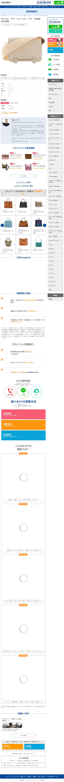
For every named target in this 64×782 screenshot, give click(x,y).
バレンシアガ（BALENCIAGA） (55, 217)
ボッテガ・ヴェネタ (54, 240)
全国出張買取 (34, 746)
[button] (2, 225)
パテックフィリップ (54, 152)
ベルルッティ (52, 281)
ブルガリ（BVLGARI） (54, 186)
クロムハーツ (52, 253)
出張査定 (55, 69)
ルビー (50, 168)
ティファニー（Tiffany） (55, 196)
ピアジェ (51, 265)
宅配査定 (55, 74)
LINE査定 (56, 59)
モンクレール (52, 285)
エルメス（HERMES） (20, 24)
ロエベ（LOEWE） (53, 236)
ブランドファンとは (12, 6)
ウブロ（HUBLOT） (54, 156)
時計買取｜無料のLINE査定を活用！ (55, 89)
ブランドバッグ (6, 24)
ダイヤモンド (52, 160)
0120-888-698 (54, 22)
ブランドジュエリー (54, 94)
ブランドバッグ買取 (23, 182)
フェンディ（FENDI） (54, 222)
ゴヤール (51, 244)
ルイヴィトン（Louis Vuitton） (55, 124)
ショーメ (51, 269)
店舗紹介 (39, 6)
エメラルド (51, 164)
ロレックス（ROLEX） (54, 148)
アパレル (51, 106)
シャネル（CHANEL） (54, 130)
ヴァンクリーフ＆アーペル (55, 138)
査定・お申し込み (45, 6)
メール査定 (56, 64)
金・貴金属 (51, 102)
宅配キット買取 (12, 746)
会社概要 (22, 780)
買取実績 (30, 6)
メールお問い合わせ (55, 31)
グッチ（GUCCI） (53, 172)
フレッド (51, 257)
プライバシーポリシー (31, 780)
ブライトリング (53, 204)
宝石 (50, 98)
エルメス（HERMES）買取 (23, 186)
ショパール (51, 261)
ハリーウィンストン (54, 134)
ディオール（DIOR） (54, 226)
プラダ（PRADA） (53, 176)
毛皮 (50, 290)
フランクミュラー (53, 208)
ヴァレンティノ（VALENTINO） (55, 231)
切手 (50, 110)
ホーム (6, 6)
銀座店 (50, 299)
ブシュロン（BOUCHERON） (55, 191)
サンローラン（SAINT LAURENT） (55, 181)
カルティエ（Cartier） (54, 144)
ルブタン (51, 277)
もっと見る (23, 735)
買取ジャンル (19, 6)
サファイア (51, 273)
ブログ (58, 6)
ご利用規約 (41, 780)
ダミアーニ (51, 249)
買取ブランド (25, 6)
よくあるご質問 (52, 6)
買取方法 (35, 6)
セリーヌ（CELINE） (54, 212)
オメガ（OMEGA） (53, 200)
